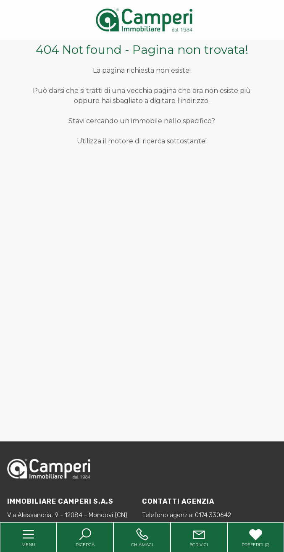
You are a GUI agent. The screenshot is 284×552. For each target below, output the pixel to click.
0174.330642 (213, 515)
